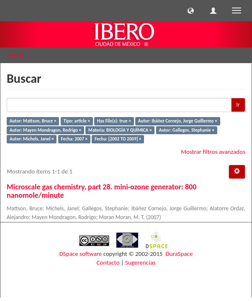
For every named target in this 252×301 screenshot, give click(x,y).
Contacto (108, 262)
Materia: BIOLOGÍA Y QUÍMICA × (120, 130)
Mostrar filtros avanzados (213, 152)
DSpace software (80, 254)
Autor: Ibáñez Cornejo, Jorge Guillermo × (177, 121)
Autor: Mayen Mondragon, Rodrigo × (45, 130)
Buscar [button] (18, 55)
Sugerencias (140, 262)
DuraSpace (179, 254)
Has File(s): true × (114, 121)
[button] (190, 10)
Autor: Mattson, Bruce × (33, 121)
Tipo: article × (77, 121)
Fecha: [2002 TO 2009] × (118, 139)
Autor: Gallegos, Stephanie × (186, 130)
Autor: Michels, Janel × (32, 139)
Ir (238, 104)
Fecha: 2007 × (74, 139)
